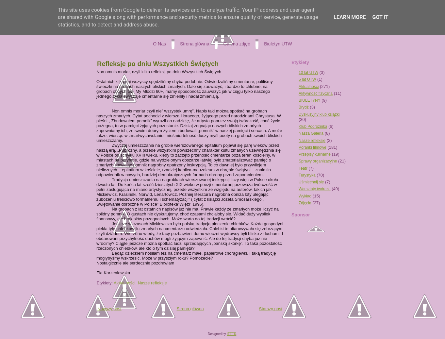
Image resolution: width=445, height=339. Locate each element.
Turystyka (307, 175)
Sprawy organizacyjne (318, 161)
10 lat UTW (308, 72)
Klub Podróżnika (313, 126)
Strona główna (190, 308)
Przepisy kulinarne (315, 154)
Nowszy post (109, 308)
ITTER (231, 334)
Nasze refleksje (152, 282)
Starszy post (270, 308)
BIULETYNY (310, 100)
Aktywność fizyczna (316, 93)
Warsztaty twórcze (315, 189)
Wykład (305, 196)
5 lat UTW (307, 79)
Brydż (304, 107)
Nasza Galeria (311, 133)
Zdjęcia (305, 203)
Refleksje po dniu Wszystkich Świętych (158, 63)
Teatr (303, 168)
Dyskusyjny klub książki (319, 114)
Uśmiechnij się (311, 182)
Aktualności (124, 282)
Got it (380, 17)
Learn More (350, 17)
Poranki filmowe (312, 147)
